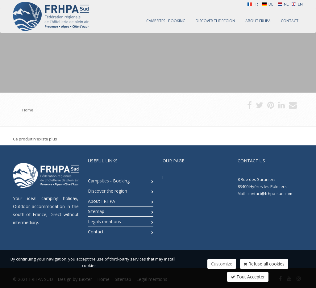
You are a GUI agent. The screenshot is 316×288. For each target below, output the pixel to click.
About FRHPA (101, 201)
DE (267, 4)
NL (283, 4)
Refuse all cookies (264, 264)
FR (252, 4)
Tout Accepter (248, 277)
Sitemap (96, 211)
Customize (221, 264)
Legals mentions (104, 221)
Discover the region (107, 191)
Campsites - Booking (109, 181)
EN (297, 4)
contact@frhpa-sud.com (269, 193)
